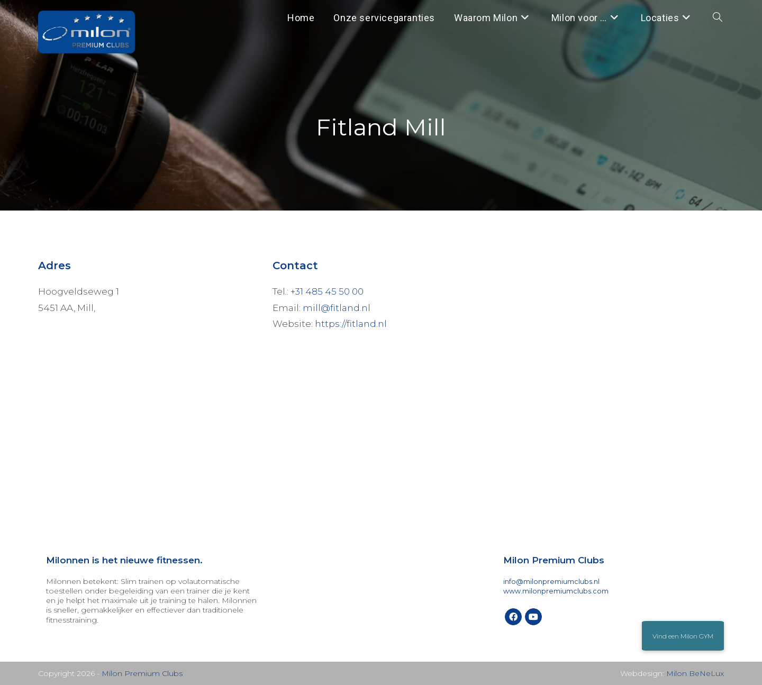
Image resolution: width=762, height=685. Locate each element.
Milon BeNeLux (695, 673)
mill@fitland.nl (336, 308)
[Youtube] (533, 616)
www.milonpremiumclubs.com (556, 591)
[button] (683, 636)
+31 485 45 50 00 (327, 291)
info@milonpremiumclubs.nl (551, 582)
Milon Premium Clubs (142, 673)
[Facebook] (513, 616)
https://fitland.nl (351, 323)
